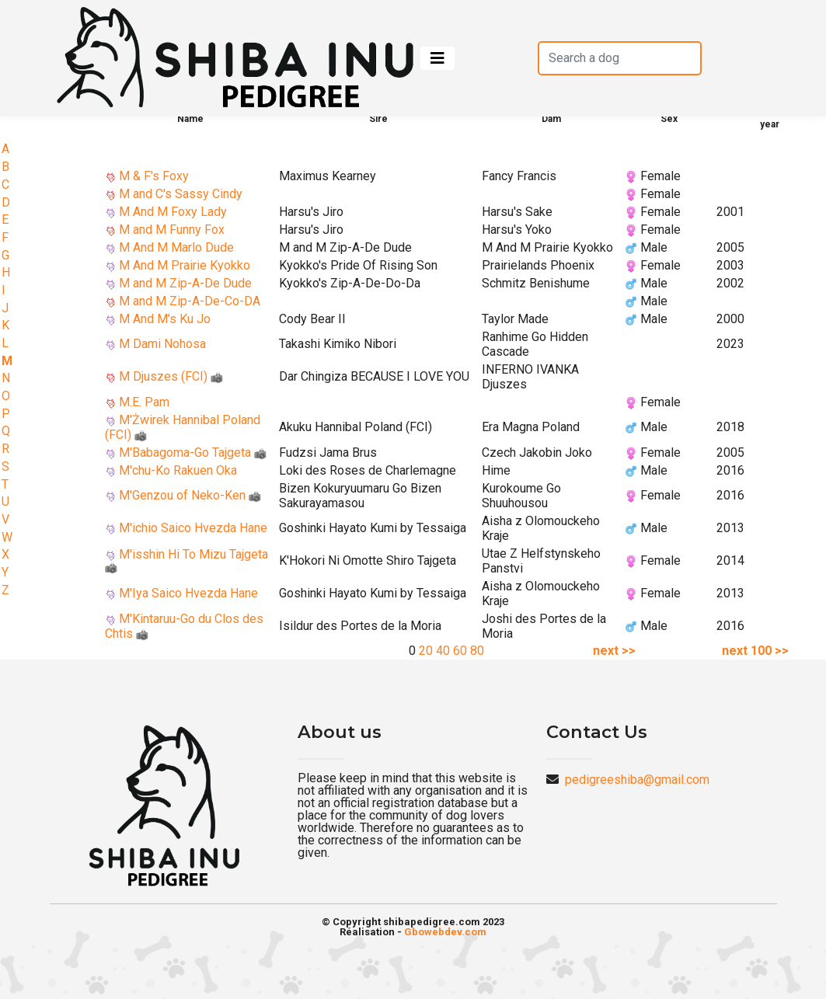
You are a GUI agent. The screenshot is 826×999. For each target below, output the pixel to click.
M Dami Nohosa (162, 343)
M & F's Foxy (154, 176)
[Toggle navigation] (437, 58)
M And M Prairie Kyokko (184, 265)
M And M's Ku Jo (165, 319)
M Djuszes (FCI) (171, 376)
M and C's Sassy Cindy (180, 193)
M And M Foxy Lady (173, 211)
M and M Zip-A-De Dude (185, 283)
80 (477, 650)
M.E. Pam (144, 402)
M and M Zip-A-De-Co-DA (189, 301)
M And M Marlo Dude (176, 247)
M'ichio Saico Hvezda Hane (193, 527)
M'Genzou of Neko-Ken (190, 495)
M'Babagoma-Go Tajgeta (193, 452)
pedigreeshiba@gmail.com (637, 779)
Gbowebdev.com (445, 932)
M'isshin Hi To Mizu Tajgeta (186, 560)
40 (443, 650)
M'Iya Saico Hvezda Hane (188, 593)
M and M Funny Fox (172, 229)
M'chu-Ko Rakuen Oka (178, 470)
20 (426, 650)
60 (460, 650)
